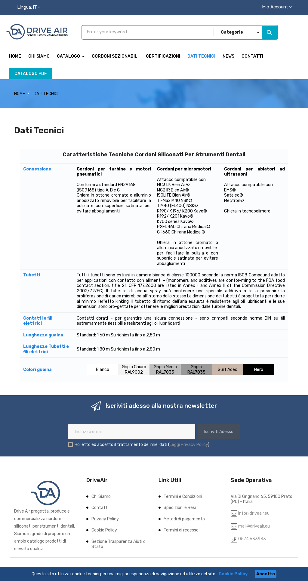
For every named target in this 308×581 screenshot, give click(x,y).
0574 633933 (251, 537)
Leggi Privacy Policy (189, 443)
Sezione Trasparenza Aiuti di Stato (118, 543)
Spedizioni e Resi (180, 506)
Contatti (100, 506)
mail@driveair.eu (254, 525)
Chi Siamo (101, 495)
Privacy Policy (105, 517)
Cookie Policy (104, 528)
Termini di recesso (181, 528)
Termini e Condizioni (183, 495)
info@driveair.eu (254, 512)
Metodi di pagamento (184, 517)
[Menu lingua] (28, 7)
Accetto (265, 573)
